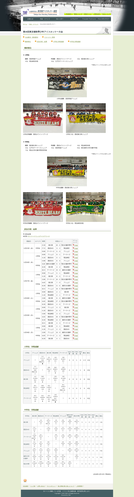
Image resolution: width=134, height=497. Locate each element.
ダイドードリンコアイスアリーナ (39, 236)
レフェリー (74, 19)
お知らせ (30, 19)
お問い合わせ (41, 486)
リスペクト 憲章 (49, 37)
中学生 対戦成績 (75, 41)
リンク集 (32, 486)
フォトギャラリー (104, 19)
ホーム (25, 24)
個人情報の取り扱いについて (66, 486)
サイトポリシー (51, 486)
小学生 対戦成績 (58, 41)
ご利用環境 (79, 486)
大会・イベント (45, 19)
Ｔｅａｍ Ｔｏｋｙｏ (89, 19)
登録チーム (87, 14)
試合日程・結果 (42, 41)
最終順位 (28, 41)
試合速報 (25, 486)
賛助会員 (97, 14)
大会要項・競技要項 (31, 37)
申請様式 (68, 14)
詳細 (75, 245)
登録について (78, 14)
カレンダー (59, 19)
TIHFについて (106, 14)
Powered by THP (66, 495)
